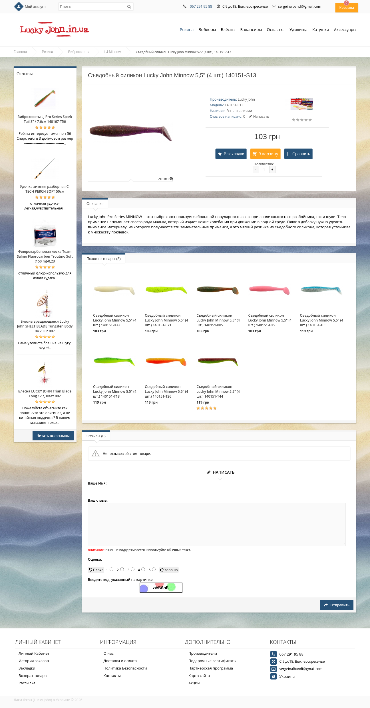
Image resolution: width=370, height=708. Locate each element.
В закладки (234, 154)
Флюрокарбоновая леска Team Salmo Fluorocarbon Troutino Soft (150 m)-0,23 (45, 256)
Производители (202, 653)
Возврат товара (33, 675)
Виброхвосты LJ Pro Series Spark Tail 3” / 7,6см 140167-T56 (44, 119)
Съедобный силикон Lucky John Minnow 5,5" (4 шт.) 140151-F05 (269, 320)
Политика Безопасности (125, 668)
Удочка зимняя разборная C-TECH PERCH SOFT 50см (45, 189)
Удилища (298, 30)
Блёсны (228, 30)
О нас (109, 653)
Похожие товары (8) (104, 259)
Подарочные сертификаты (212, 660)
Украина (287, 676)
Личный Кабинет (34, 653)
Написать (259, 116)
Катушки (320, 30)
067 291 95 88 (201, 6)
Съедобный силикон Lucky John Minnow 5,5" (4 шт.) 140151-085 (218, 320)
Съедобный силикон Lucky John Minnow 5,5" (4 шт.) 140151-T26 (166, 391)
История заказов (34, 660)
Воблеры (207, 30)
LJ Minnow (112, 52)
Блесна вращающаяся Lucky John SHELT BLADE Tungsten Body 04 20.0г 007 (45, 326)
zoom (165, 178)
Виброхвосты (78, 52)
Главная (20, 52)
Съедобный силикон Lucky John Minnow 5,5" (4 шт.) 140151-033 (114, 320)
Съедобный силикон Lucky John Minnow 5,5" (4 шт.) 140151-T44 (218, 391)
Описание (95, 204)
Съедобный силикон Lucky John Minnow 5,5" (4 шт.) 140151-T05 (321, 320)
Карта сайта (199, 675)
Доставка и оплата (120, 660)
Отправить (336, 605)
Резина (187, 30)
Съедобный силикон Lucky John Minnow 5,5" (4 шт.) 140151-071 (166, 320)
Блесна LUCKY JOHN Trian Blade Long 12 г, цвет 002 (45, 393)
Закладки (27, 668)
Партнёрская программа (210, 668)
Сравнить (301, 154)
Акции (194, 682)
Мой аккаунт (35, 6)
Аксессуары (345, 29)
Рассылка (27, 682)
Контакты (112, 675)
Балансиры (251, 30)
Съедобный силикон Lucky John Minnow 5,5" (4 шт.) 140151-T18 (114, 391)
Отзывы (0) (96, 436)
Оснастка (276, 30)
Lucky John (246, 99)
